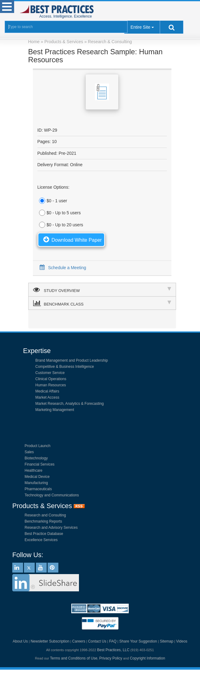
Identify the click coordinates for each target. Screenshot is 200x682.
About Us (20, 641)
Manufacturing (36, 483)
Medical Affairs (47, 391)
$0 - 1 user (52, 201)
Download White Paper (71, 239)
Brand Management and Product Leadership (71, 360)
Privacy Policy (110, 658)
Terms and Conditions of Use (73, 658)
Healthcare (33, 470)
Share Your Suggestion (138, 641)
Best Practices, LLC (113, 650)
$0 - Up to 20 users (60, 225)
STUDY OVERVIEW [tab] (102, 289)
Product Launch (37, 446)
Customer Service (50, 373)
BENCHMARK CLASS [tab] (102, 303)
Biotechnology (36, 458)
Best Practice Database (44, 534)
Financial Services (39, 464)
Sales (29, 452)
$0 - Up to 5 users (59, 213)
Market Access (47, 397)
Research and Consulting (45, 515)
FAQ (112, 641)
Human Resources (50, 385)
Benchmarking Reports (43, 521)
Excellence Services (41, 540)
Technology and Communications (52, 495)
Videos (181, 641)
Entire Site (141, 27)
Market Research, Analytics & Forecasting (69, 403)
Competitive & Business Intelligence (64, 366)
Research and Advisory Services (51, 527)
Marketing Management (54, 410)
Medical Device (37, 477)
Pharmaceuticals (38, 489)
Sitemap (166, 641)
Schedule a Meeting (61, 267)
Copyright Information (147, 658)
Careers (78, 641)
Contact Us (97, 641)
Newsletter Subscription (50, 641)
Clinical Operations (50, 379)
